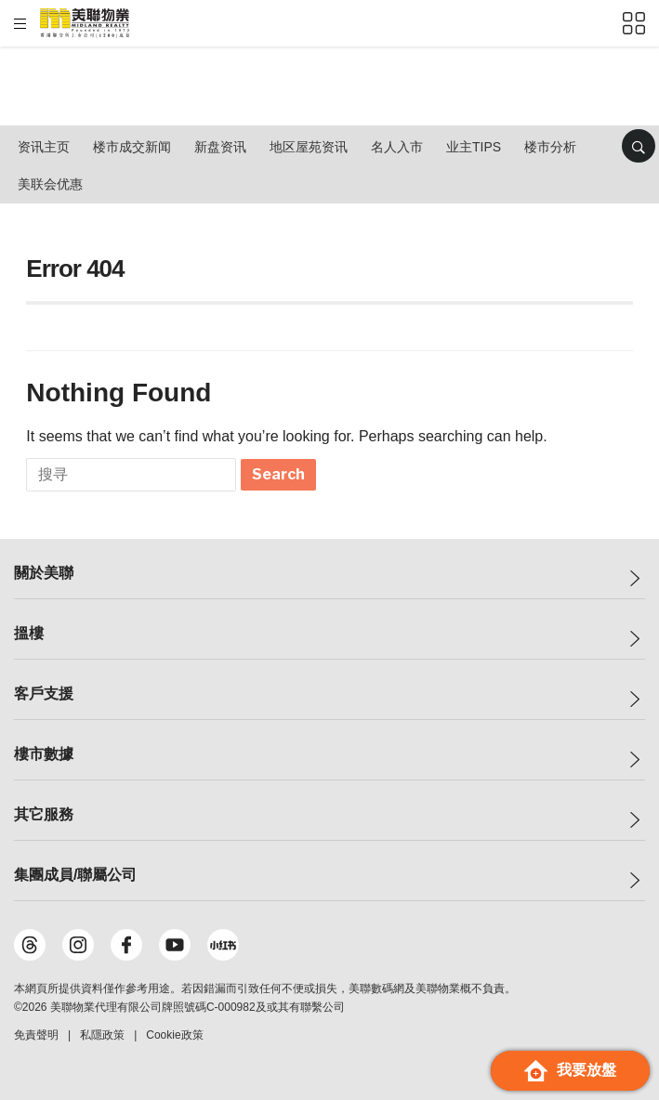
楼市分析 (550, 146)
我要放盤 (570, 1070)
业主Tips (473, 146)
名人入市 (397, 146)
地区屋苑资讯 (309, 146)
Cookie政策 (174, 1034)
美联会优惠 (50, 184)
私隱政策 (102, 1034)
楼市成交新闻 (132, 146)
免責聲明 (36, 1034)
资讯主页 (44, 146)
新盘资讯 (220, 146)
